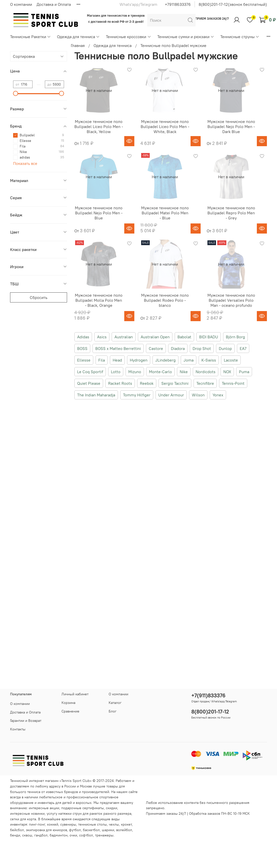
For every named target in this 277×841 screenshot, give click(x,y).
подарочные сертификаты (82, 808)
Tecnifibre (205, 383)
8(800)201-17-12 (210, 711)
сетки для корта (23, 819)
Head (117, 360)
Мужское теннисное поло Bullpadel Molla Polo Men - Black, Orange (98, 300)
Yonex (217, 394)
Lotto (115, 371)
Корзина (68, 702)
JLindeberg (165, 360)
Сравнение (70, 711)
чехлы (114, 824)
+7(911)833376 (208, 695)
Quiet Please (88, 383)
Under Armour (171, 394)
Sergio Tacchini (175, 383)
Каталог (115, 702)
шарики (108, 830)
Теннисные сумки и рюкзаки (185, 36)
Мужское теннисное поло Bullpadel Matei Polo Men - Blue (165, 212)
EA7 (243, 348)
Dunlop (225, 348)
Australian (123, 336)
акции (54, 808)
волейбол (124, 830)
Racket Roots (120, 383)
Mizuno (134, 371)
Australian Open (155, 336)
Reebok (146, 383)
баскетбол (91, 830)
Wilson (198, 394)
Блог (112, 711)
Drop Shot (202, 348)
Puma (244, 371)
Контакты (17, 729)
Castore (156, 348)
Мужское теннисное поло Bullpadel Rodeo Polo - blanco (165, 300)
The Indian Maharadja (96, 394)
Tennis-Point (233, 383)
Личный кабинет (74, 694)
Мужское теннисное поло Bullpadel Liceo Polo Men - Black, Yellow (98, 126)
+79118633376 (178, 4)
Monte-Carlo (160, 371)
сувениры (68, 824)
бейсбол (17, 830)
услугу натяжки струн (64, 813)
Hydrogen (138, 360)
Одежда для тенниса (78, 36)
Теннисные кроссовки (128, 36)
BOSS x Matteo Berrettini (118, 348)
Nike (184, 371)
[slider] (15, 93)
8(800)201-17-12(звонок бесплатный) (233, 4)
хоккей (52, 824)
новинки (38, 813)
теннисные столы (92, 824)
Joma (188, 360)
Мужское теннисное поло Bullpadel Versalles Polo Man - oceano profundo (231, 300)
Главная (78, 45)
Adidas (83, 336)
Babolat (184, 336)
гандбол (41, 835)
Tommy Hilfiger (136, 394)
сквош (27, 835)
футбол (75, 830)
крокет (126, 824)
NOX (227, 371)
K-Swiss (208, 360)
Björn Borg (235, 336)
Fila (101, 360)
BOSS (82, 348)
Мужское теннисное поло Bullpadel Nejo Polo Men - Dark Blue (231, 126)
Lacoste (231, 360)
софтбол (86, 835)
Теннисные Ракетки (30, 36)
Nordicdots (206, 371)
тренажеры (104, 835)
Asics (102, 336)
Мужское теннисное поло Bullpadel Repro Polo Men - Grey (231, 212)
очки (73, 835)
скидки (111, 808)
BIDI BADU (208, 336)
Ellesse (83, 360)
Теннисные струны (239, 36)
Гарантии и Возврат (25, 720)
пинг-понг (37, 824)
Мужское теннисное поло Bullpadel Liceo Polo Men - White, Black (165, 126)
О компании (21, 4)
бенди (15, 835)
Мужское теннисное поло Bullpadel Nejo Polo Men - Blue (98, 212)
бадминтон (59, 835)
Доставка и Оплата (54, 4)
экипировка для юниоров (46, 830)
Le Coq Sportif (90, 371)
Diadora (178, 348)
